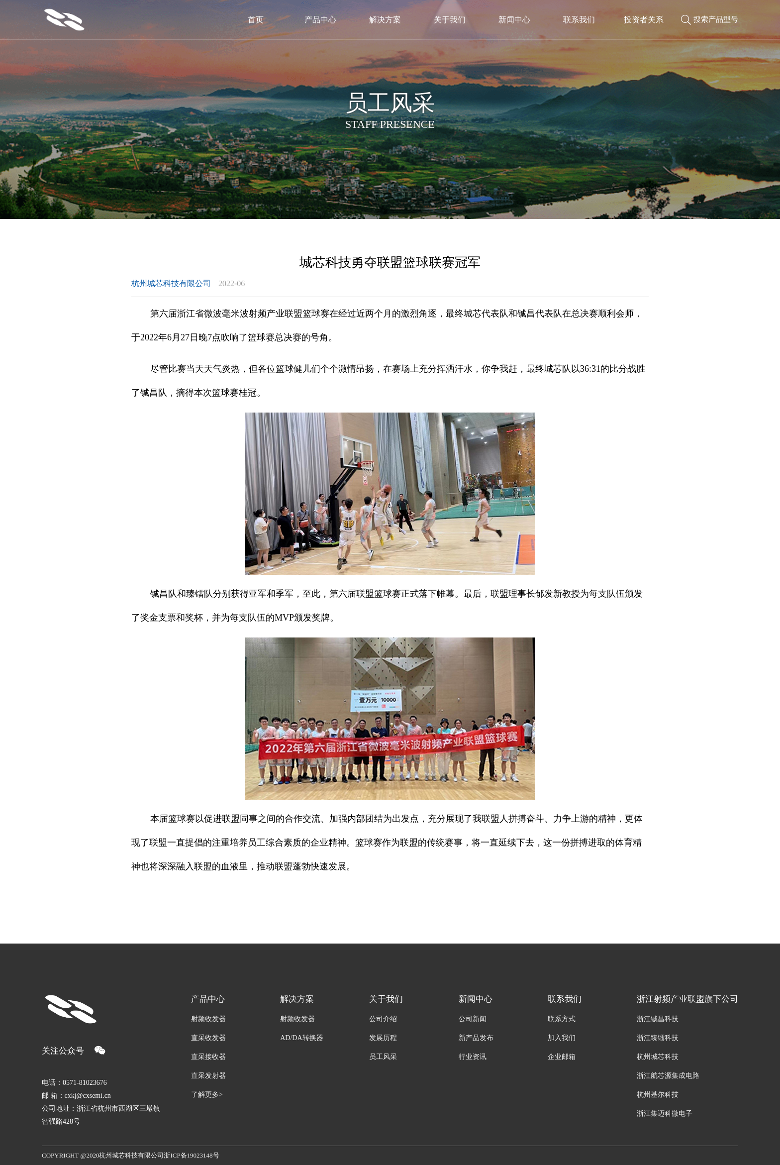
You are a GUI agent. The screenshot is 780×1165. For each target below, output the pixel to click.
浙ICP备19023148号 (191, 1155)
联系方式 (562, 1019)
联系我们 (565, 999)
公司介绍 (383, 1019)
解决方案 (297, 999)
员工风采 (383, 1056)
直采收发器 (208, 1038)
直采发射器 (208, 1075)
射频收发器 (208, 1019)
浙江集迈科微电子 (664, 1113)
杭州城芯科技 (658, 1056)
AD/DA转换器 (301, 1038)
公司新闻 (473, 1019)
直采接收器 (208, 1056)
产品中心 (208, 999)
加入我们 (562, 1038)
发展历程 (383, 1038)
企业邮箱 (562, 1056)
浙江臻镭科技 (658, 1038)
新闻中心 (475, 999)
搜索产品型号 (709, 20)
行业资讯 (473, 1056)
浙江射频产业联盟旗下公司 (687, 999)
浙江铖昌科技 (658, 1019)
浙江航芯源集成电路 (668, 1075)
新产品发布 (476, 1038)
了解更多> (207, 1094)
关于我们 (386, 999)
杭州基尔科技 (658, 1094)
